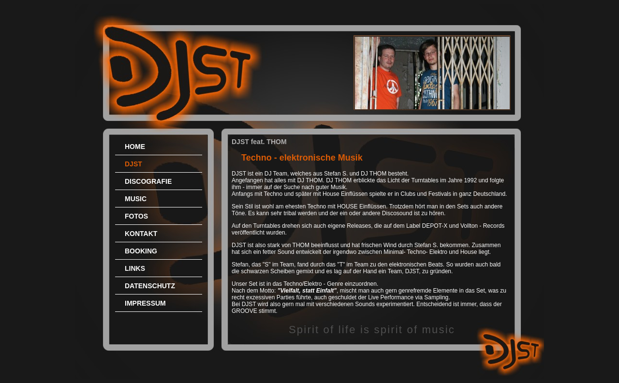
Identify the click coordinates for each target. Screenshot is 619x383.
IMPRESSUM (145, 303)
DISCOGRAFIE (148, 181)
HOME (135, 146)
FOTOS (136, 216)
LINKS (135, 268)
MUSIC (136, 199)
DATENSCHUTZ (150, 286)
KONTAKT (141, 233)
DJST (133, 164)
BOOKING (141, 251)
